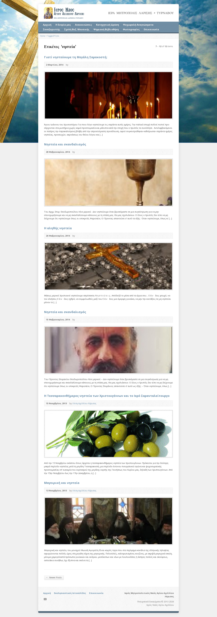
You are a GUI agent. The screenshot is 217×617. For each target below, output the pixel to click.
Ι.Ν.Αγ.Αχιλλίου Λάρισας (84, 403)
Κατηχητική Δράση (107, 24)
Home (42, 36)
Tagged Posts (53, 36)
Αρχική (47, 24)
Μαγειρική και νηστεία (61, 483)
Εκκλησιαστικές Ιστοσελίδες (70, 593)
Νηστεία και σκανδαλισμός (65, 144)
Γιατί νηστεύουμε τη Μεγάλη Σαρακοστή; (75, 57)
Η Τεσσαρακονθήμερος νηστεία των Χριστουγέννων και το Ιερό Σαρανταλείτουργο (107, 396)
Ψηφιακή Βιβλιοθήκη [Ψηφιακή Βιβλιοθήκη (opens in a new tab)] (106, 29)
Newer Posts (54, 577)
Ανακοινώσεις (83, 24)
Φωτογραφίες (131, 29)
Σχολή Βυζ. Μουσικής (76, 29)
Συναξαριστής (51, 29)
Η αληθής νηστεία (58, 228)
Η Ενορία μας (63, 24)
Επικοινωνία (151, 29)
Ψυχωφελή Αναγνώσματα (138, 24)
